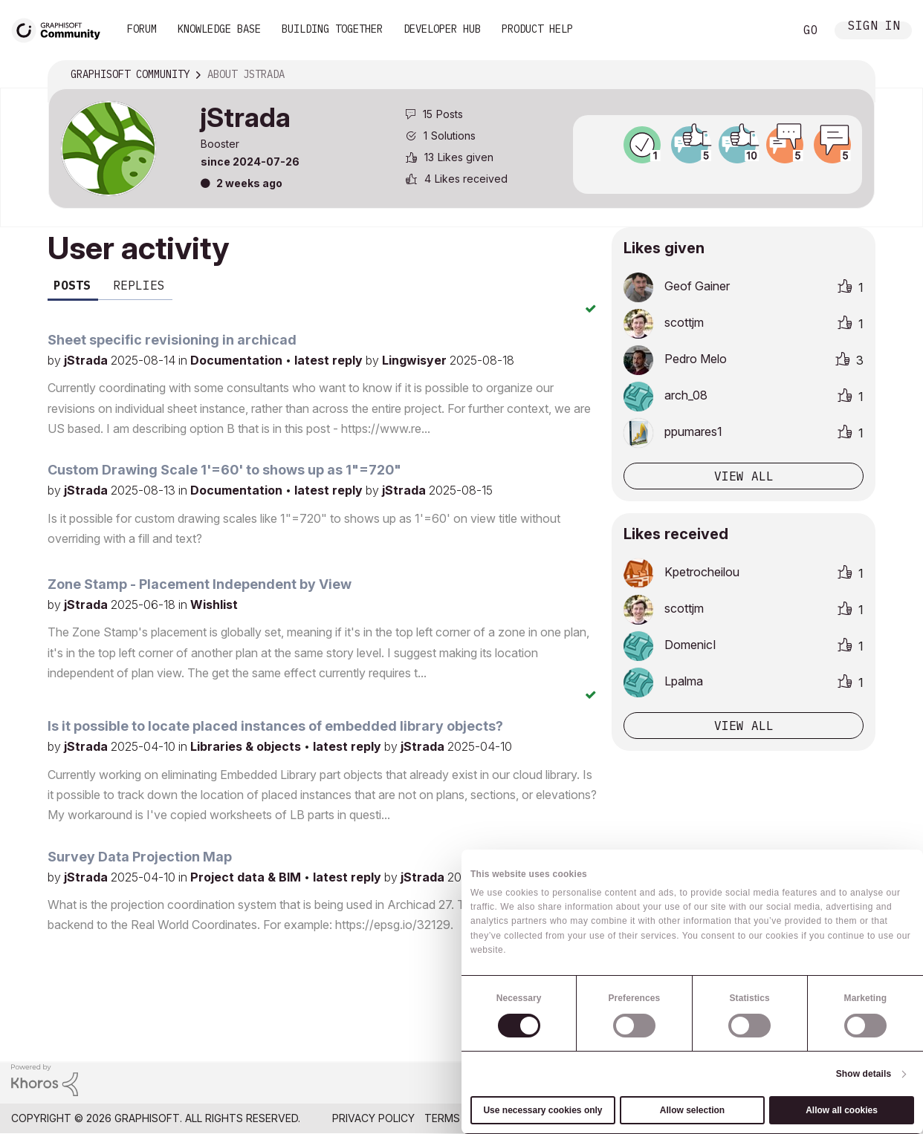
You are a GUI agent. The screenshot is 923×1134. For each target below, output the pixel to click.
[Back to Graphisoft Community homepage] (61, 28)
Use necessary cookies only (542, 1110)
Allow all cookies (842, 1110)
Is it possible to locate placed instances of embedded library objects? (275, 726)
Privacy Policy (373, 1118)
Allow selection (692, 1110)
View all (744, 476)
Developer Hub (442, 29)
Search (766, 30)
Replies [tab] (139, 285)
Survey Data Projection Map (140, 856)
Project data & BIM (247, 877)
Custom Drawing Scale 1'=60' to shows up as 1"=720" (224, 470)
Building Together (332, 29)
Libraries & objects (247, 746)
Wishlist (214, 604)
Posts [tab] (72, 285)
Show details (864, 1074)
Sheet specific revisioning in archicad (172, 340)
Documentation (237, 360)
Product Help (537, 29)
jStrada (87, 360)
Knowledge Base (219, 29)
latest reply (330, 360)
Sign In (874, 27)
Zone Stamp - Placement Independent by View (200, 584)
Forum (142, 29)
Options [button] (854, 75)
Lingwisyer (416, 360)
